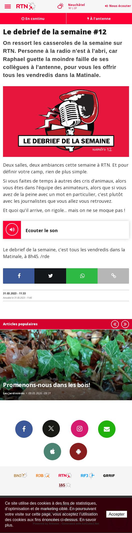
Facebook (24, 428)
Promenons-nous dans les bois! (46, 385)
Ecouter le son (30, 230)
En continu (32, 18)
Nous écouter (120, 6)
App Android (78, 451)
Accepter (117, 514)
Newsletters (107, 428)
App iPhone (52, 451)
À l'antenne (99, 18)
